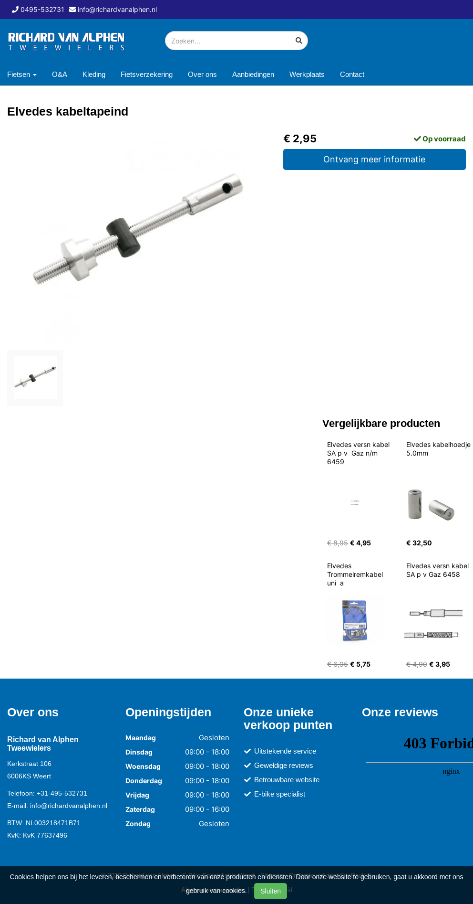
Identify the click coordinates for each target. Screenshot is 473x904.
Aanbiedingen (253, 74)
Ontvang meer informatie (374, 159)
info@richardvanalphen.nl (68, 805)
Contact (352, 74)
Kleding (93, 74)
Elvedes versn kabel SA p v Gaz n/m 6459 (359, 453)
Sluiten (270, 891)
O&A (59, 74)
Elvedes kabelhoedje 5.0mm (439, 448)
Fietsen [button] (22, 74)
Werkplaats (307, 74)
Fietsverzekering (147, 74)
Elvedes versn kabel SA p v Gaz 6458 (438, 570)
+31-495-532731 (62, 793)
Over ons (202, 74)
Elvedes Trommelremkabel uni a (356, 574)
